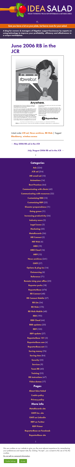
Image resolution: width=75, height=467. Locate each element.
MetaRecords (35, 233)
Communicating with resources (35, 193)
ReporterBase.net (36, 346)
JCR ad (25, 132)
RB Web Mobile (35, 311)
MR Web (36, 241)
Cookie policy (37, 395)
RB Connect (35, 293)
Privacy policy (38, 399)
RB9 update (35, 333)
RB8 (35, 315)
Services (36, 364)
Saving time (35, 355)
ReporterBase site (37, 435)
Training (35, 373)
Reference (35, 276)
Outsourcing (36, 272)
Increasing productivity (35, 215)
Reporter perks (35, 285)
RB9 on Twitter (37, 421)
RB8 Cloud (35, 320)
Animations (35, 180)
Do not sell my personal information (16, 456)
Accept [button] (23, 461)
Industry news (36, 220)
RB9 (35, 329)
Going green (35, 211)
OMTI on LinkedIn (37, 417)
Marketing (35, 229)
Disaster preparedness (35, 206)
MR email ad (35, 176)
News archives (37, 132)
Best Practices (35, 184)
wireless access (30, 136)
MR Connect (36, 237)
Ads (35, 167)
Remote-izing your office (35, 281)
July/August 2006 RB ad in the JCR (45, 150)
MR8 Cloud (35, 250)
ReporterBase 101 (36, 338)
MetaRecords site (37, 408)
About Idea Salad (37, 390)
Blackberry (16, 136)
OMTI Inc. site (37, 413)
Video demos (35, 381)
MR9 (35, 254)
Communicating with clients (35, 189)
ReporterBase (34, 289)
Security (35, 360)
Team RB (35, 369)
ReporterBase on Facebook (37, 430)
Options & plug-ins (35, 267)
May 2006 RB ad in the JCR (26, 143)
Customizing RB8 (35, 198)
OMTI (35, 263)
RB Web (49, 132)
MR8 (35, 246)
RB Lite (35, 302)
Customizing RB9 (35, 202)
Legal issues (36, 224)
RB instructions (35, 377)
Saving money (35, 351)
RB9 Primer (37, 426)
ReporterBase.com (36, 342)
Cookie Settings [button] (10, 461)
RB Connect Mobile (35, 298)
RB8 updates (35, 324)
